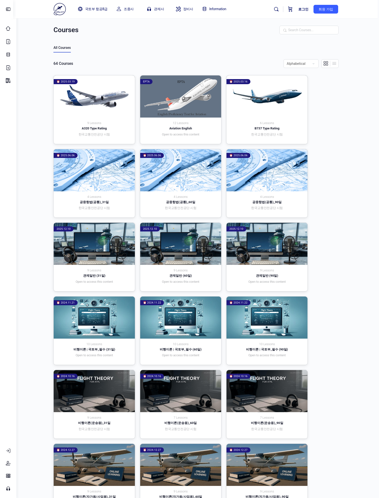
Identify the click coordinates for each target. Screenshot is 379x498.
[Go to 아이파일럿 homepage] (62, 8)
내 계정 (223, 449)
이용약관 (116, 449)
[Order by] (302, 63)
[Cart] (293, 9)
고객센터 (182, 449)
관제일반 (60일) (306, 187)
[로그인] (8, 451)
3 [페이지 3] (322, 420)
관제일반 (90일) (89, 254)
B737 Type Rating (233, 121)
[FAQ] (8, 476)
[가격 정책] (8, 68)
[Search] (279, 9)
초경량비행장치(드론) (234, 387)
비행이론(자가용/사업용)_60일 (88, 387)
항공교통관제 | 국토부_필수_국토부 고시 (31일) (306, 389)
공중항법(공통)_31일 (306, 121)
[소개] (8, 42)
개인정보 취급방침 (149, 449)
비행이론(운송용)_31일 (89, 320)
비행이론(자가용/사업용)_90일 (161, 387)
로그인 (306, 9)
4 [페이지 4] (330, 420)
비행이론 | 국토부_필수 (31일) (161, 254)
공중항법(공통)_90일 (161, 187)
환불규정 (271, 449)
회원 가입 (328, 9)
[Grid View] (327, 64)
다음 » (337, 421)
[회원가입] (8, 463)
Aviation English (161, 121)
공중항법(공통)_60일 (89, 187)
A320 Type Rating (89, 121)
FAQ (203, 449)
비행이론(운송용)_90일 (234, 320)
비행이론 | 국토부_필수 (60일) (234, 254)
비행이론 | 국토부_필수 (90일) (307, 254)
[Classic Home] (8, 28)
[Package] (8, 81)
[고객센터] (8, 489)
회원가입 (246, 449)
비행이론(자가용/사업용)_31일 (306, 320)
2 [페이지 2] (314, 420)
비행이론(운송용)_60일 (161, 320)
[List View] (336, 64)
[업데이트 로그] (8, 55)
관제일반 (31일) (234, 187)
